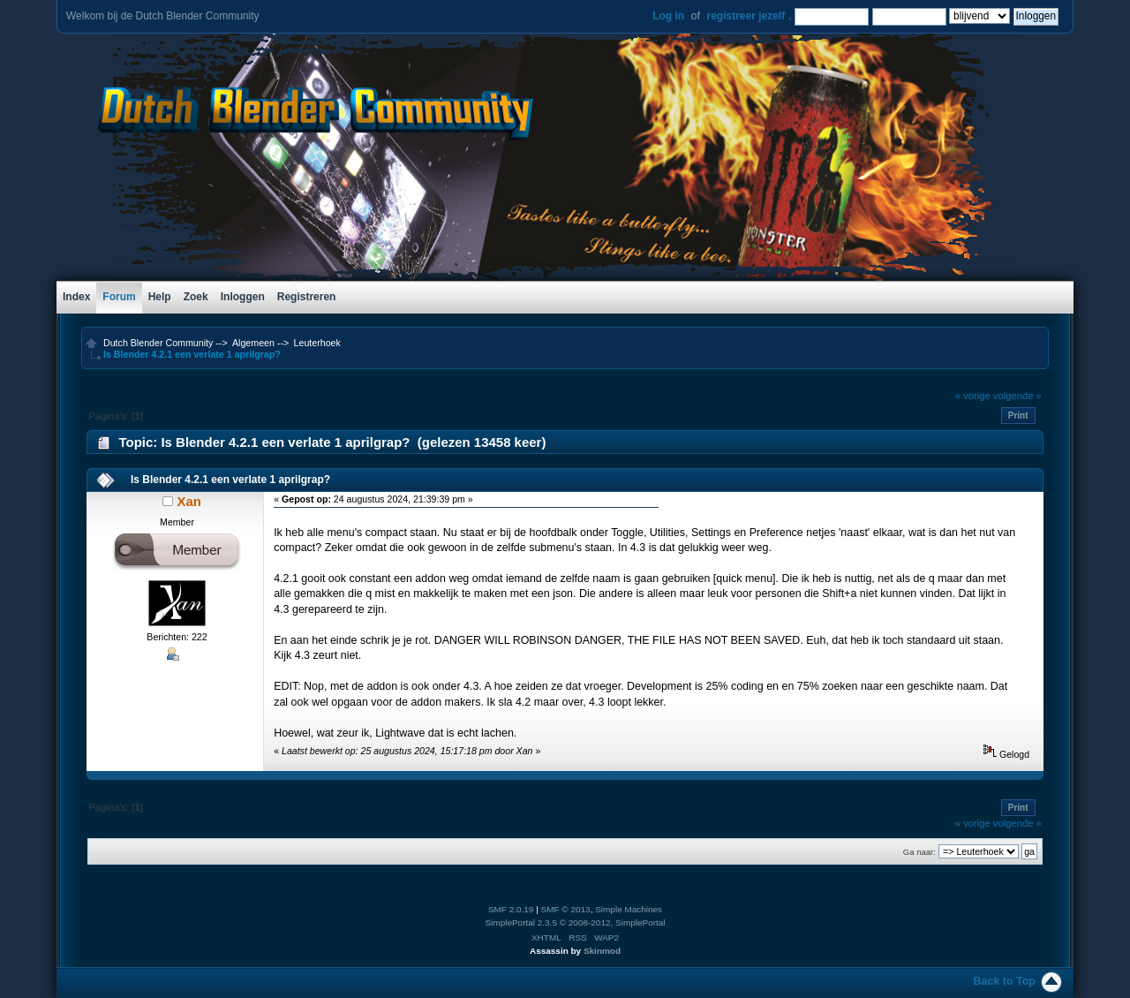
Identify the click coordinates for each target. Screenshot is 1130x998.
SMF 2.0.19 (511, 909)
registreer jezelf (745, 16)
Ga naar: (919, 852)
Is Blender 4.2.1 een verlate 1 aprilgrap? (230, 479)
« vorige (973, 395)
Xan (188, 501)
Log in (668, 16)
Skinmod (602, 951)
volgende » (1017, 395)
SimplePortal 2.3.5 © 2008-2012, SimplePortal (575, 922)
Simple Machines (628, 909)
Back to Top (1005, 981)
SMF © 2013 (566, 909)
